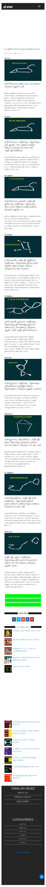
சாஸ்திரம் (22, 835)
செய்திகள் (22, 842)
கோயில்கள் (23, 839)
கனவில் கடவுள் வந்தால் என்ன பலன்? (26, 630)
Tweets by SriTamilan (23, 852)
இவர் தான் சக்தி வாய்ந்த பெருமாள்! (25, 639)
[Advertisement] (23, 33)
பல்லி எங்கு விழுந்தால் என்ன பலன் (26, 766)
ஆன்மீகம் (22, 824)
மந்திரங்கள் (23, 828)
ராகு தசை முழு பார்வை (21, 666)
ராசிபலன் (22, 831)
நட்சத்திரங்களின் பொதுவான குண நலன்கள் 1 (23, 596)
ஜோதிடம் (18, 53)
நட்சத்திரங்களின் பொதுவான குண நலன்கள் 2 (23, 600)
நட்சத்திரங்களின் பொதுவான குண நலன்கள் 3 (23, 604)
